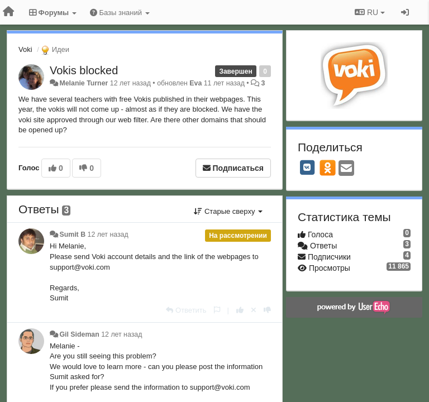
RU (370, 12)
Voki (25, 49)
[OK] (328, 167)
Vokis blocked (84, 70)
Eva (195, 83)
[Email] (346, 169)
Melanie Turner (83, 83)
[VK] (307, 167)
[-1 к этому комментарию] (267, 310)
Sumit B (72, 234)
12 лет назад (108, 234)
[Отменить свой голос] (253, 310)
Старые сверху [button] (228, 211)
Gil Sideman (79, 334)
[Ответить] (186, 310)
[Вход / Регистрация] (405, 12)
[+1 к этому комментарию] (240, 310)
